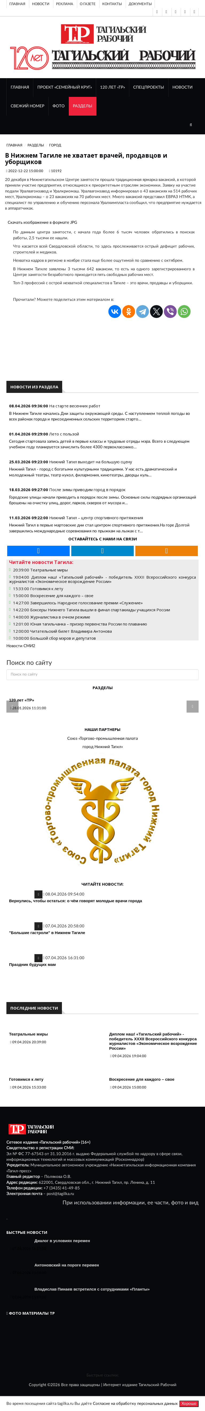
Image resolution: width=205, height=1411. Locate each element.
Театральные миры (28, 1034)
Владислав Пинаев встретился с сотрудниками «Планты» (92, 1289)
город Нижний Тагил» (102, 747)
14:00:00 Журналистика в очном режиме (51, 617)
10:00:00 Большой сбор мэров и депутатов (54, 638)
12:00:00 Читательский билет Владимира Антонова (62, 631)
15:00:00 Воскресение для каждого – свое (53, 595)
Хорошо (189, 1404)
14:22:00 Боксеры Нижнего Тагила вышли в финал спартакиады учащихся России (91, 609)
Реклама (64, 4)
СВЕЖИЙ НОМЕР (27, 106)
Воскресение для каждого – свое (141, 1079)
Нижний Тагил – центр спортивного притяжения (96, 517)
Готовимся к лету (26, 1079)
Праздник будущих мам (32, 964)
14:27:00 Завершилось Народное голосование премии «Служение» (78, 602)
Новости (40, 4)
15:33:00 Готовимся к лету (38, 588)
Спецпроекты (148, 87)
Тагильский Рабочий (157, 1385)
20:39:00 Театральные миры (40, 569)
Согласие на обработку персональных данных (135, 1404)
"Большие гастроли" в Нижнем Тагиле (47, 932)
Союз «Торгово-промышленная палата (102, 739)
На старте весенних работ (74, 405)
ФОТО (59, 106)
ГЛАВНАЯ (20, 87)
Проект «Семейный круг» (64, 87)
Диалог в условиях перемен (62, 1240)
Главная (17, 4)
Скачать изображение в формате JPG (42, 223)
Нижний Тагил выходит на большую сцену (90, 461)
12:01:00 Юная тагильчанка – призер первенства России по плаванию (80, 624)
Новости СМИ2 (20, 646)
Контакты (112, 4)
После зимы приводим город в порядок (87, 489)
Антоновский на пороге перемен (66, 1265)
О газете (88, 4)
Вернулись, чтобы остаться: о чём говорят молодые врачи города (75, 900)
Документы (140, 4)
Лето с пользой (64, 434)
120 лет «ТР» (112, 87)
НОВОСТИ (182, 87)
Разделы (82, 106)
